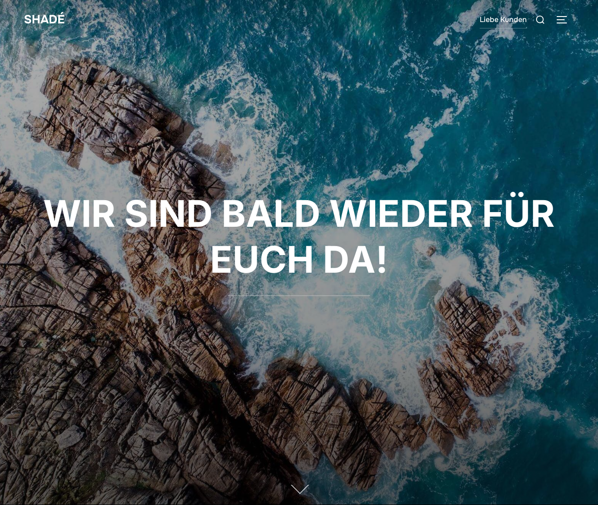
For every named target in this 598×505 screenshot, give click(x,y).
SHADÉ (44, 19)
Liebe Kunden (503, 19)
